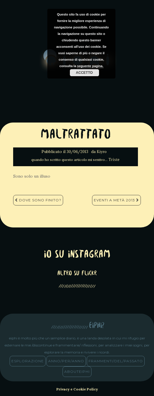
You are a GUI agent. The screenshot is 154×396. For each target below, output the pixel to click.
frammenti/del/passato (116, 361)
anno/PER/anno (66, 361)
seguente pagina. (90, 66)
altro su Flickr (77, 273)
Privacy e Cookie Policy (77, 389)
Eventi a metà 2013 (116, 200)
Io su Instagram (77, 255)
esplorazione (27, 361)
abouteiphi (77, 371)
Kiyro (102, 151)
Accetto (84, 73)
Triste (114, 159)
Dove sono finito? (38, 200)
